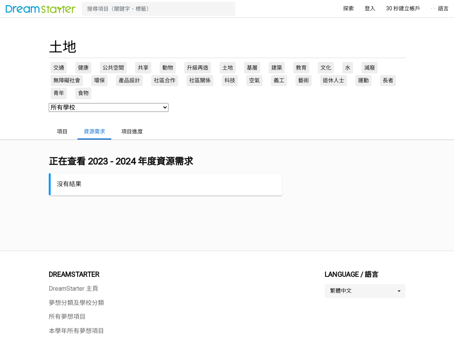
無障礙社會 (66, 80)
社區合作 (164, 80)
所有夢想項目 (67, 316)
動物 (167, 68)
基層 (252, 68)
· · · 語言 (440, 8)
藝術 (303, 80)
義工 (279, 80)
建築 (276, 68)
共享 (143, 68)
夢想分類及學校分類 (76, 302)
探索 (348, 8)
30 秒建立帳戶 (403, 8)
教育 (301, 68)
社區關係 (200, 80)
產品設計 (129, 80)
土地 (227, 68)
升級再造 (197, 68)
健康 (83, 68)
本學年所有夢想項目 (76, 331)
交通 (58, 68)
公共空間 (113, 68)
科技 (230, 80)
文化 (325, 68)
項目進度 (132, 131)
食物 (83, 93)
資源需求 (94, 131)
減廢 (369, 68)
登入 (370, 8)
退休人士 (333, 80)
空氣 (254, 80)
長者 (388, 80)
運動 (363, 80)
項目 (62, 131)
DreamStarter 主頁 (73, 288)
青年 (58, 93)
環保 (99, 80)
